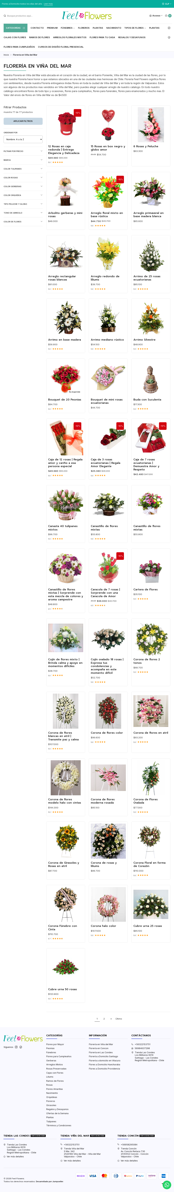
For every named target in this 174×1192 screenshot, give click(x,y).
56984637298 (140, 1048)
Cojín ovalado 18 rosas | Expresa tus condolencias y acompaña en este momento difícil (107, 671)
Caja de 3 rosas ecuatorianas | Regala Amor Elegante (105, 468)
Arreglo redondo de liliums (105, 283)
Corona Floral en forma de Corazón (149, 869)
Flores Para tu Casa (102, 37)
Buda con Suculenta (147, 405)
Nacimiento (113, 28)
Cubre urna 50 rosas (62, 994)
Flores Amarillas (54, 1089)
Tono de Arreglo (23, 212)
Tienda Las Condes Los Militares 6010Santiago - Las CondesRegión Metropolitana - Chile (147, 1056)
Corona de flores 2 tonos (146, 666)
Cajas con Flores (54, 1073)
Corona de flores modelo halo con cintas (64, 806)
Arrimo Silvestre (144, 345)
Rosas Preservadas (56, 1068)
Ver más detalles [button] (13, 1156)
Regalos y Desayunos (132, 37)
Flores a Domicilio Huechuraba (104, 1064)
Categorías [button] (15, 28)
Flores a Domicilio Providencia (104, 1068)
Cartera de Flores (145, 595)
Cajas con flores (15, 37)
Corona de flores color (107, 738)
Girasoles (51, 1105)
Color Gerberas (23, 186)
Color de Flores (23, 221)
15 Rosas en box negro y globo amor (108, 148)
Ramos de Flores (39, 37)
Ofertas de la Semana (57, 1113)
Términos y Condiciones (58, 1125)
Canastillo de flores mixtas (104, 533)
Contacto (37, 28)
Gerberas (51, 1060)
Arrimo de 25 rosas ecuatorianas (146, 283)
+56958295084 (127, 1144)
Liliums (49, 1076)
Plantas (98, 28)
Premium (52, 28)
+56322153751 (140, 1044)
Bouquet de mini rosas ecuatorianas (107, 406)
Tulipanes (51, 1121)
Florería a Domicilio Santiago (103, 1056)
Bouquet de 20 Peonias (64, 405)
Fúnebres (68, 28)
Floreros (84, 28)
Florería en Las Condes (101, 1052)
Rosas (49, 1085)
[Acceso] (156, 16)
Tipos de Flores (135, 28)
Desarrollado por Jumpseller (49, 1181)
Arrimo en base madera (64, 345)
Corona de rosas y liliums (104, 869)
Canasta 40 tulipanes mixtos (63, 533)
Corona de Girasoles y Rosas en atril (63, 869)
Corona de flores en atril (150, 738)
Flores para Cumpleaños (19, 47)
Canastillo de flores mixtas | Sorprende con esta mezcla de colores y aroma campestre (65, 600)
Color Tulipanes (23, 168)
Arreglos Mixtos (54, 1064)
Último (118, 1018)
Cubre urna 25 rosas (147, 931)
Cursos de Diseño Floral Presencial (61, 47)
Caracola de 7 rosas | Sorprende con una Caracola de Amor (105, 598)
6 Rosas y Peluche (145, 146)
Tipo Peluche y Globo (23, 204)
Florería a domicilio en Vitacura (104, 1060)
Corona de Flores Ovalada (145, 806)
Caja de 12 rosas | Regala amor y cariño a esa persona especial (65, 468)
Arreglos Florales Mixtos (69, 37)
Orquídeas (51, 1097)
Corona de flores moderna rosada (103, 806)
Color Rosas (23, 177)
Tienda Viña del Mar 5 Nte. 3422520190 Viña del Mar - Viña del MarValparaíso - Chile (80, 1152)
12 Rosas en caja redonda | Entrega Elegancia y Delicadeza (63, 150)
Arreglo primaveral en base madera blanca (148, 220)
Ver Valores (59, 4)
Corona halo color (103, 931)
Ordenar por (10, 132)
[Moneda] (166, 4)
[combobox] (21, 15)
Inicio (6, 55)
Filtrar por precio (23, 151)
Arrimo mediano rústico (107, 345)
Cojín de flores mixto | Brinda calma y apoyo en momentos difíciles (65, 668)
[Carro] (168, 15)
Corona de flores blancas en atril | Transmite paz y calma (63, 741)
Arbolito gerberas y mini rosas (65, 220)
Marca (23, 160)
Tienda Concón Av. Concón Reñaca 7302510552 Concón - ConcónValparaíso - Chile (132, 1152)
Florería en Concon (98, 1048)
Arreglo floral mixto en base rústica (107, 220)
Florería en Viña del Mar (101, 1044)
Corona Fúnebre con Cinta (62, 933)
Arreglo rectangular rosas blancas (62, 283)
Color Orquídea (23, 195)
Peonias (50, 1048)
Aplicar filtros (23, 121)
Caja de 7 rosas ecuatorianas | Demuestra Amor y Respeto (146, 470)
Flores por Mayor (55, 1044)
